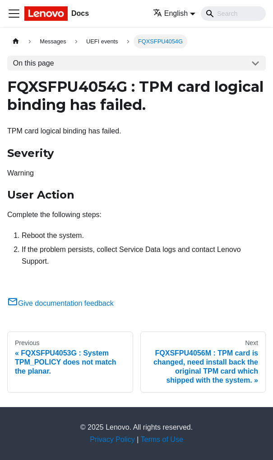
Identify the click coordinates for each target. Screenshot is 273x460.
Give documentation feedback (60, 303)
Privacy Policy (112, 439)
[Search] (233, 13)
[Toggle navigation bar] (14, 13)
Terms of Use (162, 439)
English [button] (170, 13)
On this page (33, 63)
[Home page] (15, 41)
